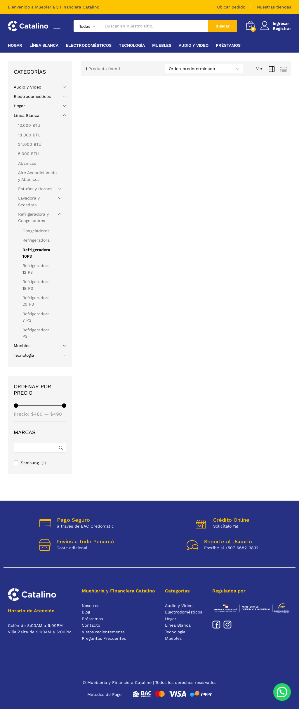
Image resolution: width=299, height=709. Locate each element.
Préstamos (228, 45)
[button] (282, 692)
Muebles (22, 345)
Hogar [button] (15, 45)
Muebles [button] (161, 45)
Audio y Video (27, 87)
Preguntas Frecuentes (104, 638)
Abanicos (27, 163)
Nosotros (90, 605)
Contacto (91, 625)
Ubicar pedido (231, 7)
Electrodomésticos (32, 96)
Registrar (282, 28)
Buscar (222, 26)
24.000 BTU (29, 144)
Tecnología (24, 355)
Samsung (30, 462)
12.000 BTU (29, 125)
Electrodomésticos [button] (89, 45)
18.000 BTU (29, 135)
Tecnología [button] (132, 45)
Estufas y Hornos (35, 188)
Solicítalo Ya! (225, 526)
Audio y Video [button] (193, 45)
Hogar (19, 105)
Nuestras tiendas (274, 7)
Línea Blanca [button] (43, 45)
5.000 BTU (28, 153)
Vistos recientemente (103, 632)
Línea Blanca (26, 115)
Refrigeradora (36, 240)
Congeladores (35, 230)
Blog (86, 612)
